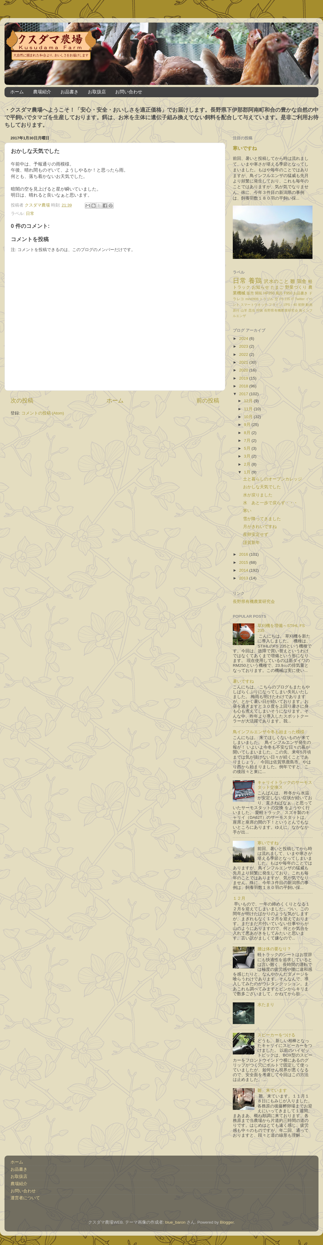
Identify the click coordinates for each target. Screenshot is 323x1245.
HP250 (269, 293)
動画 (309, 304)
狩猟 (259, 310)
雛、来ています (272, 1090)
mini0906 (252, 299)
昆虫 (251, 310)
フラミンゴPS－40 (283, 304)
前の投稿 (207, 400)
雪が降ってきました (262, 519)
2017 (244, 394)
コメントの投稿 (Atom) (42, 413)
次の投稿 (22, 400)
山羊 (244, 310)
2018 (244, 386)
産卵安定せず (255, 534)
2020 (244, 370)
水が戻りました (257, 495)
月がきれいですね (260, 526)
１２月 (239, 898)
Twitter (300, 299)
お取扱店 (97, 91)
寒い (247, 510)
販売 (250, 293)
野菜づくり (296, 287)
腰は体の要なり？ (274, 949)
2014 (244, 570)
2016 (244, 554)
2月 (247, 464)
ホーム (17, 91)
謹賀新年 (251, 542)
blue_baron (175, 1222)
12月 (249, 401)
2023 (244, 346)
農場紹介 (42, 91)
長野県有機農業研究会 (281, 310)
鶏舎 (302, 281)
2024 (244, 338)
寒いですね (245, 148)
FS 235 (284, 299)
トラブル (267, 299)
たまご (277, 287)
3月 (247, 456)
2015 (244, 562)
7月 (247, 440)
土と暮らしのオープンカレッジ (272, 479)
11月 (249, 409)
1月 (247, 472)
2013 (244, 578)
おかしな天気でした (262, 487)
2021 (244, 362)
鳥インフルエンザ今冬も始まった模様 (268, 732)
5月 (247, 448)
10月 (249, 416)
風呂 (279, 293)
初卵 (301, 304)
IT (292, 299)
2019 (244, 378)
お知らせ (260, 287)
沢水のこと (276, 281)
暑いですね (243, 681)
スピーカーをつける (276, 1035)
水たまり (265, 1004)
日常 (30, 213)
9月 (247, 424)
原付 (236, 310)
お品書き (69, 91)
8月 (247, 432)
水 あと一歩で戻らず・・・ (270, 503)
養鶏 (255, 280)
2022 (244, 354)
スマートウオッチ (254, 304)
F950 (288, 293)
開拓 (258, 293)
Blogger (227, 1222)
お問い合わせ (128, 91)
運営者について (25, 1198)
